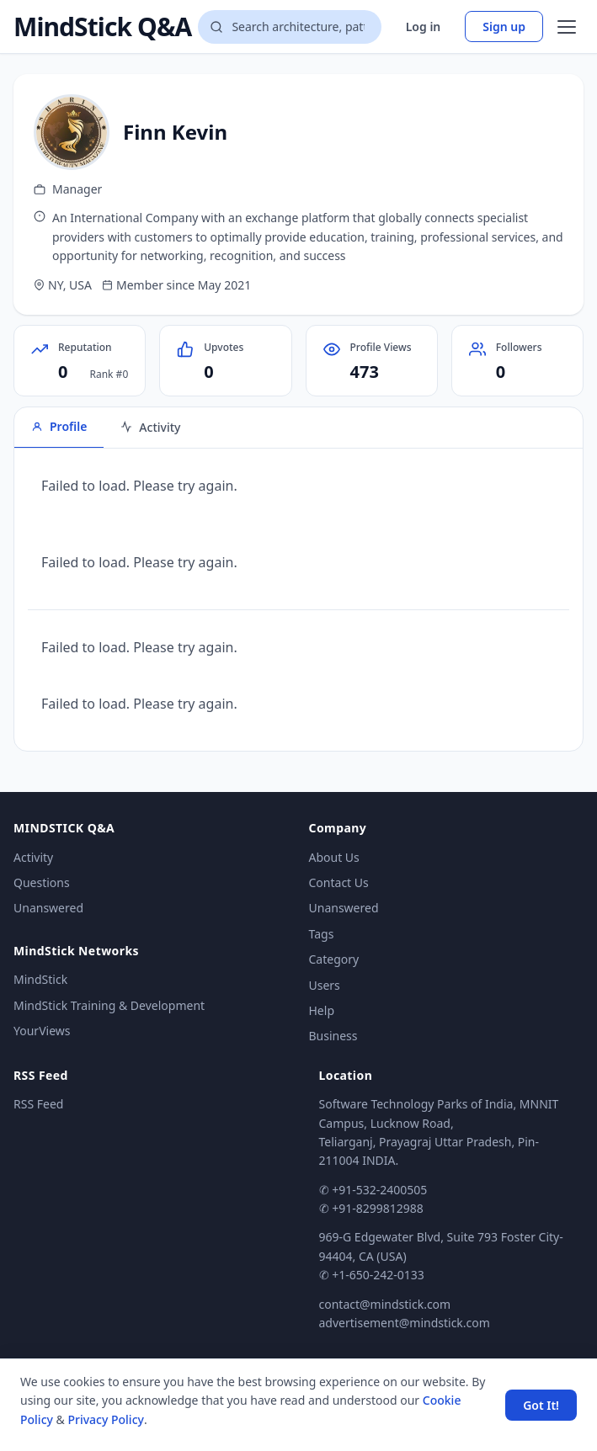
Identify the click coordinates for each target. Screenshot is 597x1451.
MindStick (40, 979)
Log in (423, 27)
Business (333, 1036)
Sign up (503, 27)
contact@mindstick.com (385, 1304)
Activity (33, 857)
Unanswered (48, 908)
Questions (41, 882)
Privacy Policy (105, 1419)
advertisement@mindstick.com (404, 1323)
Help (322, 1010)
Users (324, 985)
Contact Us (339, 882)
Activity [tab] (150, 427)
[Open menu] (567, 27)
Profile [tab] (59, 426)
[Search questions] (289, 27)
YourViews (41, 1031)
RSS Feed (38, 1104)
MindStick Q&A (102, 27)
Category (334, 959)
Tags (321, 934)
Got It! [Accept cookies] (541, 1405)
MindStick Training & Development (109, 1005)
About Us (334, 857)
